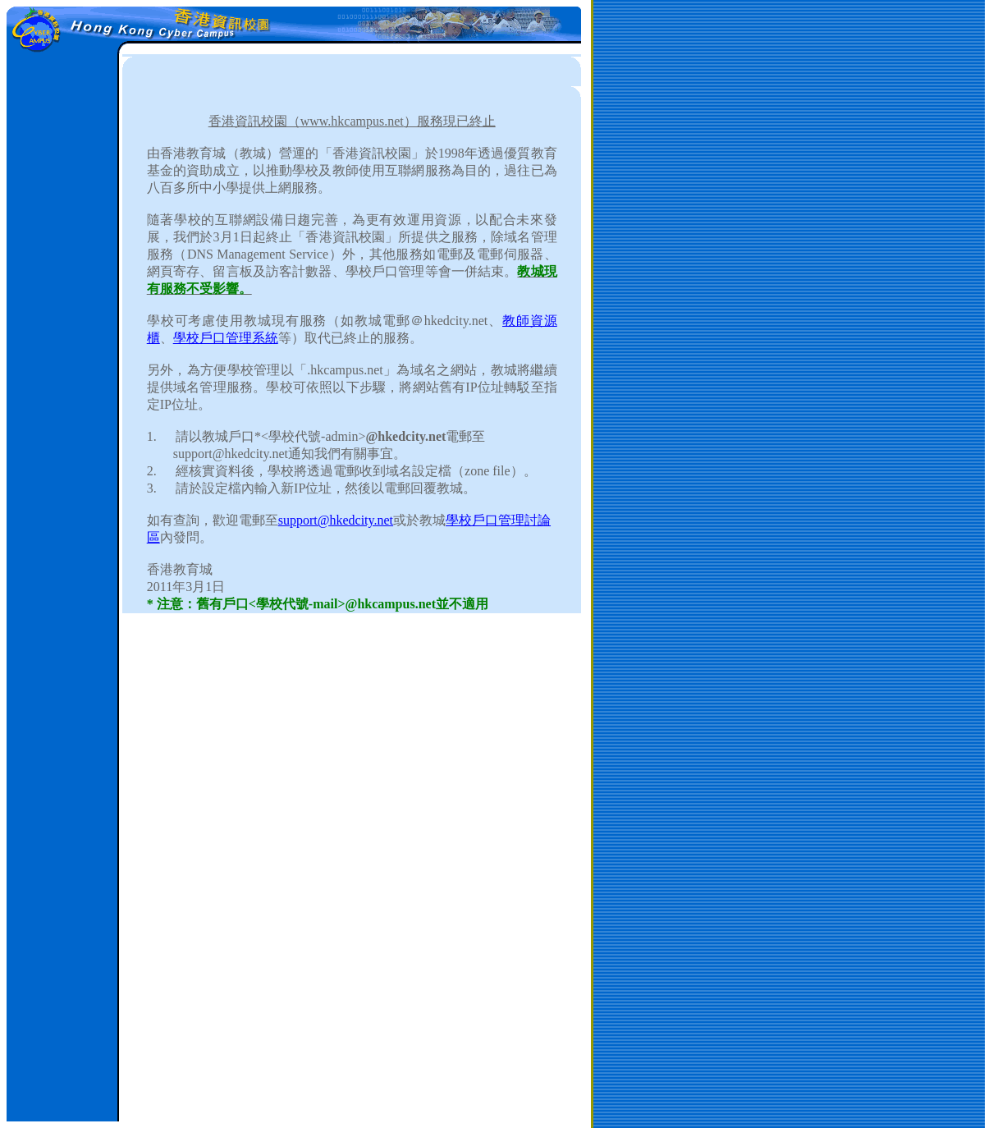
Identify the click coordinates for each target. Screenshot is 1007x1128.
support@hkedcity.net (335, 520)
